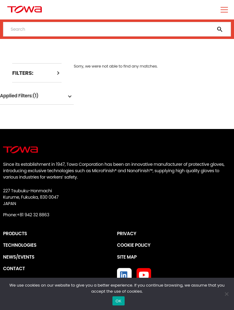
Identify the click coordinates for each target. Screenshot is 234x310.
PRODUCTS (15, 233)
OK (118, 301)
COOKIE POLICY (134, 245)
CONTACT (14, 268)
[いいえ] (226, 294)
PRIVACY (126, 233)
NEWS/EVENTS (18, 257)
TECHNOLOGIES (20, 245)
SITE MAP (126, 257)
